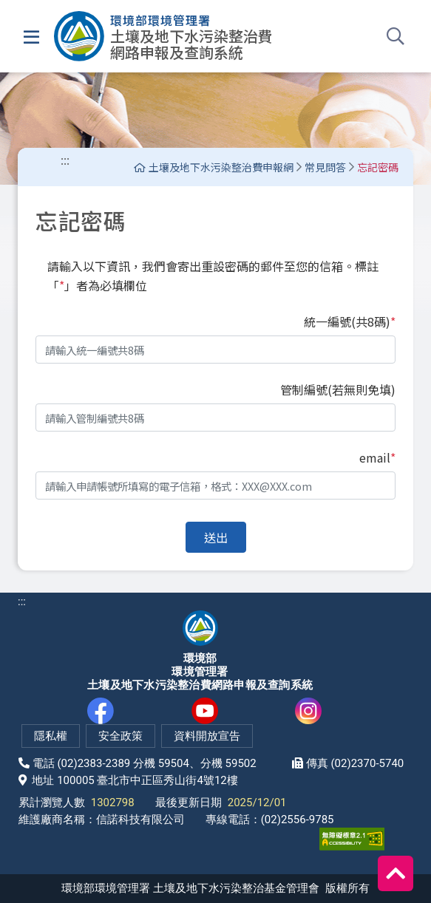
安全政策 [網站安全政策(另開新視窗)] (120, 736)
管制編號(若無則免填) (338, 389)
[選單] (31, 36)
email (377, 457)
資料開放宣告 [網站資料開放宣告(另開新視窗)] (207, 736)
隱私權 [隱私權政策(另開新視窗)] (50, 736)
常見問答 (325, 167)
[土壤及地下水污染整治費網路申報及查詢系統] (163, 36)
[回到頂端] (395, 873)
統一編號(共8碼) (350, 321)
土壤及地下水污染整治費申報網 (213, 167)
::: (65, 159)
